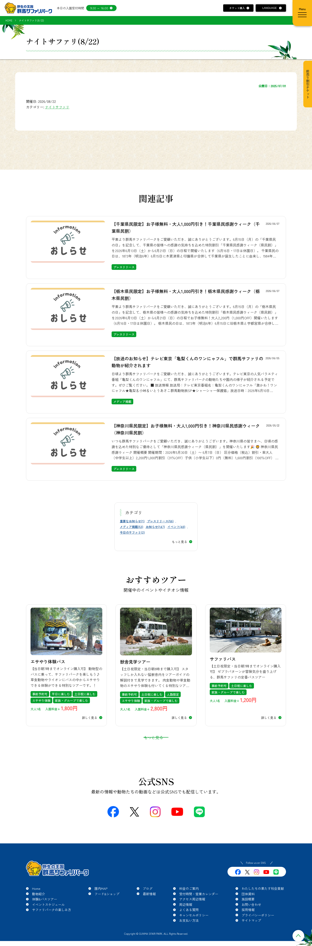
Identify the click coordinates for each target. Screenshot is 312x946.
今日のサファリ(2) (132, 532)
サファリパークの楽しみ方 (51, 920)
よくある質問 (189, 920)
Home (36, 899)
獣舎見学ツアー (135, 662)
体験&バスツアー (44, 910)
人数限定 (173, 694)
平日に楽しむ (61, 694)
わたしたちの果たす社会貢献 (263, 899)
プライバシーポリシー (258, 926)
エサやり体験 (41, 700)
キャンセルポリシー (193, 926)
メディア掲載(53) (131, 527)
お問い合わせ (251, 915)
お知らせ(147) (155, 527)
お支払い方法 (189, 931)
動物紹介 (38, 904)
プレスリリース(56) (160, 521)
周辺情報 (185, 915)
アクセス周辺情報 (192, 910)
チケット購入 (237, 8)
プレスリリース (124, 267)
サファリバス (223, 659)
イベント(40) (176, 527)
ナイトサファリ (57, 107)
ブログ (148, 899)
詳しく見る (89, 717)
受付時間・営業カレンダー (198, 904)
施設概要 (248, 910)
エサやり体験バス (48, 661)
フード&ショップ (106, 904)
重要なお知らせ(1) (132, 521)
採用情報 (248, 920)
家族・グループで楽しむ (71, 700)
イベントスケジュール (48, 915)
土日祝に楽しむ (85, 694)
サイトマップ (251, 931)
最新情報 (149, 904)
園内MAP (101, 899)
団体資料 (248, 904)
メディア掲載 (122, 401)
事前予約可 (39, 694)
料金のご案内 (189, 899)
